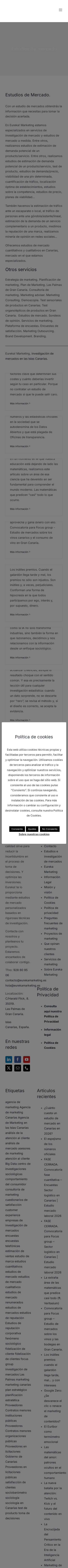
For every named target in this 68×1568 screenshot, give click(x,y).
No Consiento (49, 829)
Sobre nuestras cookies (34, 834)
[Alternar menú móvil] (61, 10)
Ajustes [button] (32, 829)
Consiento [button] (17, 829)
